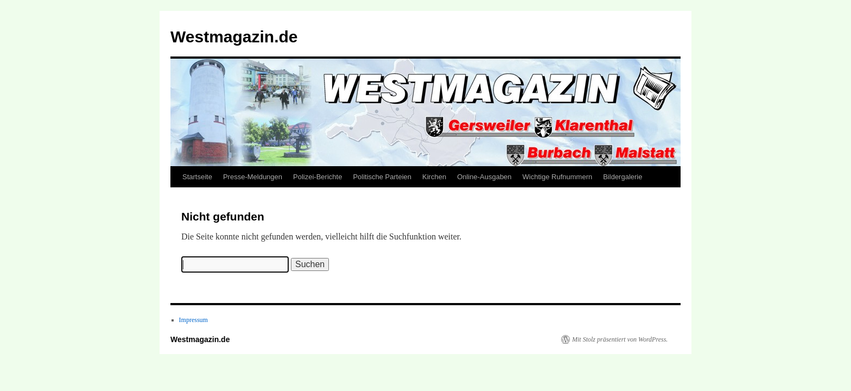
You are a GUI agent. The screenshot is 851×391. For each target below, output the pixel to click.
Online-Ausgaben (484, 177)
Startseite (197, 177)
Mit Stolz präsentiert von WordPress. (620, 339)
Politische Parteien (382, 177)
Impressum (193, 320)
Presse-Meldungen (252, 177)
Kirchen (434, 177)
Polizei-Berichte (317, 177)
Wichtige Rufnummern (558, 177)
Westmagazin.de (234, 37)
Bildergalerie (622, 177)
